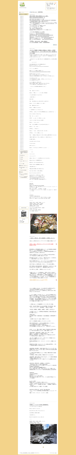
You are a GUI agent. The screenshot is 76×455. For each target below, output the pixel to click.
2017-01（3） (22, 62)
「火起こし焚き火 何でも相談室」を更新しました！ (42, 238)
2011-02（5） (22, 143)
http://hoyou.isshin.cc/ (47, 38)
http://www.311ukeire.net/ (50, 23)
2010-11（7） (22, 147)
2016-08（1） (22, 69)
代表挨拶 (22, 157)
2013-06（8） (22, 109)
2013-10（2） (22, 105)
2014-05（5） (22, 98)
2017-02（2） (22, 61)
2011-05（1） (22, 139)
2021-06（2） (22, 31)
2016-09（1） (22, 68)
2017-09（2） (22, 51)
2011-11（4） (22, 135)
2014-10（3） (22, 94)
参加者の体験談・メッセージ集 (24, 168)
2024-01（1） (22, 25)
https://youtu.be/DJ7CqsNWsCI (35, 20)
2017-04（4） (22, 58)
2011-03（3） (22, 142)
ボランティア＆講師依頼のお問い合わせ (24, 174)
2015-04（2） (22, 88)
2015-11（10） (22, 80)
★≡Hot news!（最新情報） (24, 14)
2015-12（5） (22, 79)
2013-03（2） (22, 113)
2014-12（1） (22, 91)
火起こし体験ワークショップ (24, 161)
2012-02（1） (22, 131)
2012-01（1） (22, 132)
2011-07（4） (22, 136)
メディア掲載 (22, 163)
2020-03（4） (22, 36)
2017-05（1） (22, 57)
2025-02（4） (22, 20)
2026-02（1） (22, 17)
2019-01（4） (22, 46)
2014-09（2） (22, 95)
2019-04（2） (22, 42)
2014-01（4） (22, 102)
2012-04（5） (22, 128)
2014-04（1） (22, 99)
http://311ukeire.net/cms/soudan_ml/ (47, 37)
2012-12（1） (22, 117)
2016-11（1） (22, 65)
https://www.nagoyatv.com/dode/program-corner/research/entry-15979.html (40, 71)
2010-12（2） (22, 146)
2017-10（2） (22, 50)
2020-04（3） (22, 35)
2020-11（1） (22, 32)
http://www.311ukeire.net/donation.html (42, 36)
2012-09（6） (22, 121)
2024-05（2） (22, 21)
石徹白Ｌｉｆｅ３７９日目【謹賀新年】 (39, 404)
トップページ (22, 12)
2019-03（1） (22, 43)
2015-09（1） (22, 83)
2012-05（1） (22, 127)
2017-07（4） (22, 54)
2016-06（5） (22, 72)
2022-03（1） (22, 28)
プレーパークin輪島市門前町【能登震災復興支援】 (24, 177)
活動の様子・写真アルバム (24, 165)
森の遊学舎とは (23, 155)
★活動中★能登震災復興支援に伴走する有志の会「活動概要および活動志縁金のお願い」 (24, 152)
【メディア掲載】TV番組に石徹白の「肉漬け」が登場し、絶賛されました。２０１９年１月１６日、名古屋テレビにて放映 (43, 52)
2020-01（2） (22, 39)
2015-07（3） (22, 84)
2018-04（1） (22, 47)
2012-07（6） (22, 124)
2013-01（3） (22, 116)
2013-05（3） (22, 110)
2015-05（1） (22, 87)
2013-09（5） (22, 106)
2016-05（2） (22, 73)
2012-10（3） (22, 120)
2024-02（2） (22, 24)
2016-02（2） (22, 76)
